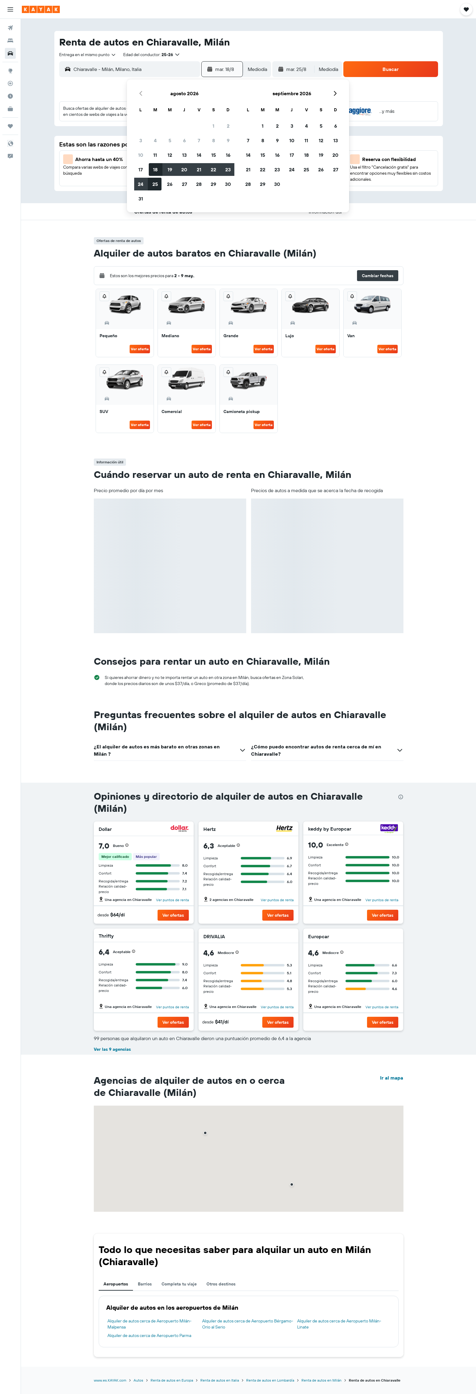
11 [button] (155, 155)
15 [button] (213, 155)
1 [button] (213, 126)
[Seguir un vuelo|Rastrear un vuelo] (10, 83)
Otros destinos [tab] (221, 1284)
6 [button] (184, 140)
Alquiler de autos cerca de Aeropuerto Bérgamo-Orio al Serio (247, 1324)
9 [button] (228, 140)
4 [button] (155, 140)
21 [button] (199, 169)
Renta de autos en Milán (321, 1380)
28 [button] (199, 184)
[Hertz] (284, 829)
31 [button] (140, 199)
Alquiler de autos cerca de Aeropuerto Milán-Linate (339, 1324)
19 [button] (170, 169)
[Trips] (10, 126)
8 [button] (213, 140)
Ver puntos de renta (172, 900)
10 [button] (140, 155)
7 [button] (199, 140)
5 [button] (169, 140)
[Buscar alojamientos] (10, 41)
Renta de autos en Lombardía (270, 1380)
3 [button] (140, 140)
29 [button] (213, 184)
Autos (138, 1380)
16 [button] (228, 155)
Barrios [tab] (145, 1284)
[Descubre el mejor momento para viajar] (10, 96)
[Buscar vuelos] (10, 28)
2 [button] (228, 126)
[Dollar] (180, 829)
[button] (10, 9)
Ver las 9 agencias (112, 1049)
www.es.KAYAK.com (110, 1380)
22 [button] (213, 169)
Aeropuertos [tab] (116, 1284)
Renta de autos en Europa (172, 1380)
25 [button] (155, 184)
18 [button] (155, 169)
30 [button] (228, 184)
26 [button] (169, 184)
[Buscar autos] (10, 53)
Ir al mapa (391, 1078)
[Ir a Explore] (10, 71)
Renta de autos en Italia (219, 1380)
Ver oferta (140, 349)
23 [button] (228, 169)
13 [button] (184, 155)
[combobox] (87, 55)
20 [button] (184, 169)
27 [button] (184, 184)
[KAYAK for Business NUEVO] (10, 109)
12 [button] (170, 155)
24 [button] (140, 184)
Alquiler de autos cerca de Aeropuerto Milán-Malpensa (149, 1324)
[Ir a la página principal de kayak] (41, 9)
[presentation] (400, 797)
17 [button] (140, 169)
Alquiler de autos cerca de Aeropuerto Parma (149, 1335)
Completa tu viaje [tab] (179, 1284)
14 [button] (199, 155)
